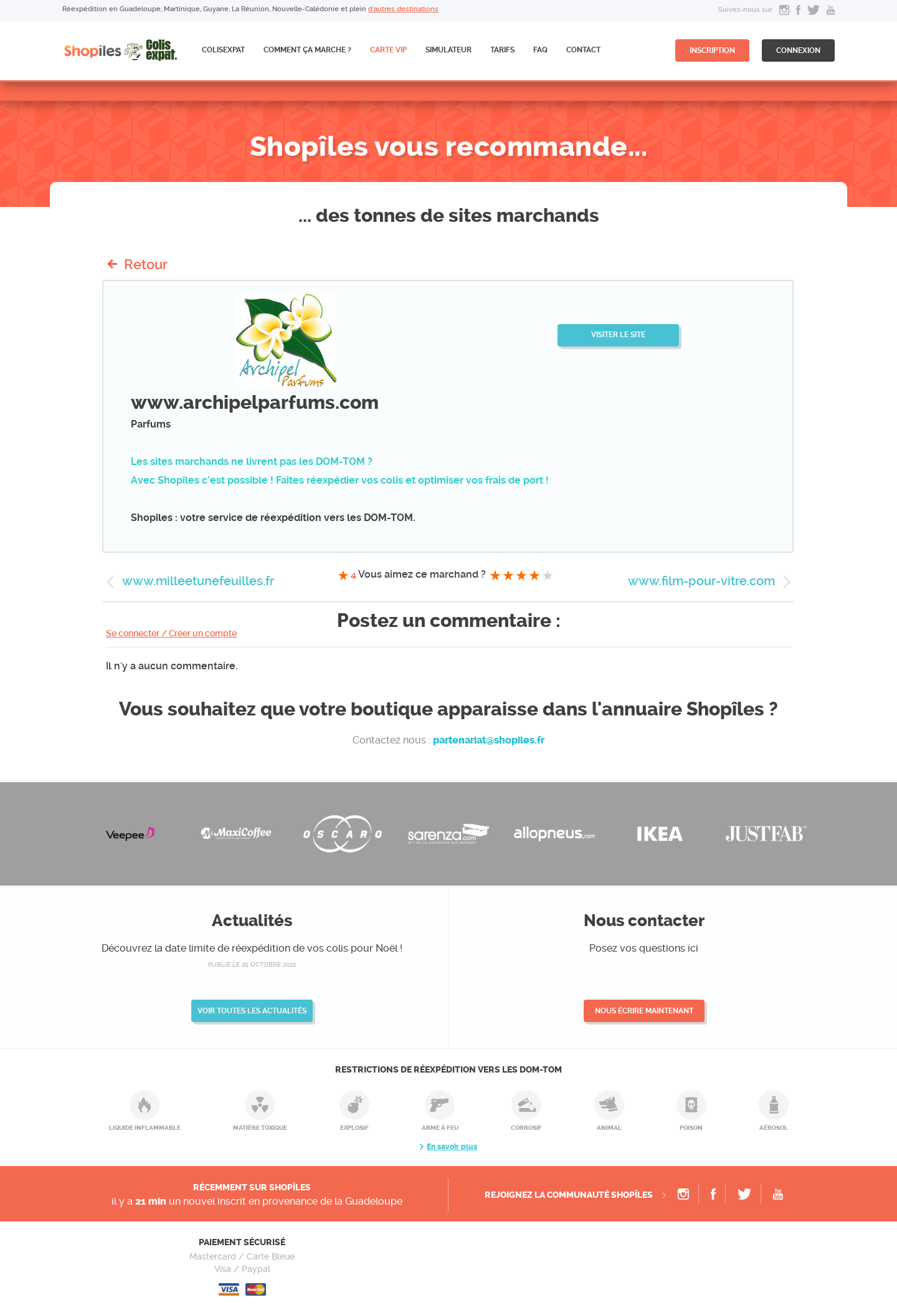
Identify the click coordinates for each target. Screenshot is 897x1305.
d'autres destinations (403, 9)
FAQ (540, 49)
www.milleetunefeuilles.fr (198, 580)
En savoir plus (452, 1146)
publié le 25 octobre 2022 (252, 964)
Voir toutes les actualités (251, 1010)
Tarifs (502, 49)
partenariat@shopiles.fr (488, 740)
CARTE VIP (388, 49)
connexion (798, 50)
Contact (583, 49)
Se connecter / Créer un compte (171, 633)
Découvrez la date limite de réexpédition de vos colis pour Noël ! (252, 948)
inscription (712, 50)
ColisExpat (223, 49)
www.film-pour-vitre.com (701, 580)
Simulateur (448, 49)
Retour (146, 264)
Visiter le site (618, 334)
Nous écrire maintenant (644, 1010)
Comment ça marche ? (307, 49)
